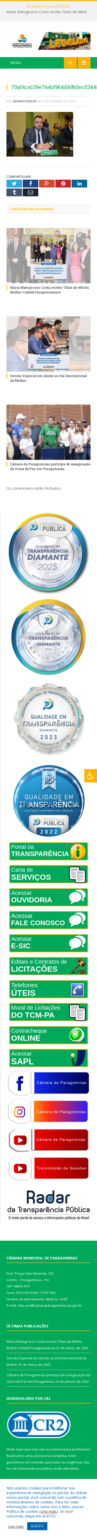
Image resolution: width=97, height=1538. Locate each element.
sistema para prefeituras (70, 1449)
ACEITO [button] (37, 1525)
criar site (38, 1449)
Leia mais (49, 1511)
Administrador (24, 101)
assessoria (42, 1455)
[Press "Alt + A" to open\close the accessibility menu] (90, 775)
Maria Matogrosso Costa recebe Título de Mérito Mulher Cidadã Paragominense (49, 12)
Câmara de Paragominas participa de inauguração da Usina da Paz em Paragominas (50, 466)
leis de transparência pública (29, 1468)
